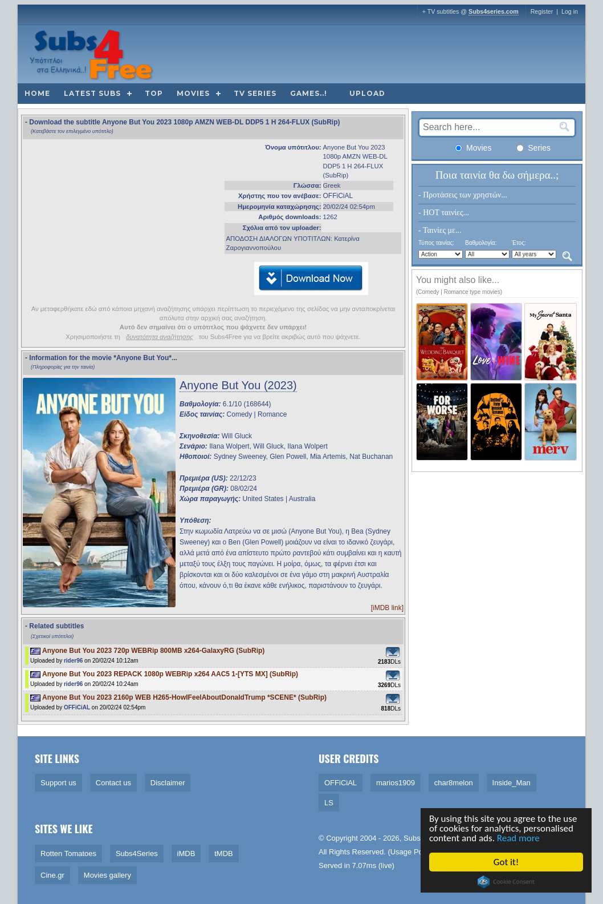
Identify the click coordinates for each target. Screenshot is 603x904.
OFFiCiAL (338, 196)
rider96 (73, 660)
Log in (569, 11)
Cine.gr (52, 875)
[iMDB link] (387, 608)
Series (533, 147)
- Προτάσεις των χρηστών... (462, 195)
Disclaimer (167, 782)
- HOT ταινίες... (443, 212)
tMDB (223, 853)
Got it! (507, 862)
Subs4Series (137, 853)
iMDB (186, 853)
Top (154, 93)
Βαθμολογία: (480, 243)
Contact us (113, 782)
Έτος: (519, 243)
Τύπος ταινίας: (436, 243)
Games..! (308, 93)
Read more (519, 838)
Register (542, 11)
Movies (193, 93)
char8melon (453, 782)
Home (37, 93)
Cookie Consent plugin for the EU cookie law (507, 881)
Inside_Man (511, 782)
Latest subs (92, 93)
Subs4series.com (493, 11)
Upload (367, 93)
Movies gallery (107, 875)
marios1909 (395, 782)
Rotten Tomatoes (68, 853)
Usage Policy (412, 852)
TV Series (255, 93)
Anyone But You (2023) (238, 385)
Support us (58, 782)
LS (328, 802)
